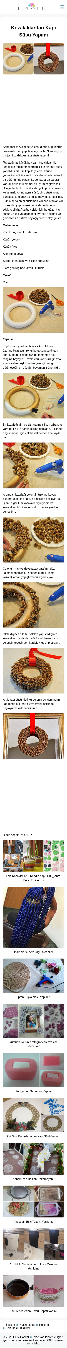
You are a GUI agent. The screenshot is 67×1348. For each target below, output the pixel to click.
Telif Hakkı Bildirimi (18, 1327)
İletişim (10, 1324)
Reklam (44, 1324)
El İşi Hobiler (21, 1337)
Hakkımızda (26, 1324)
